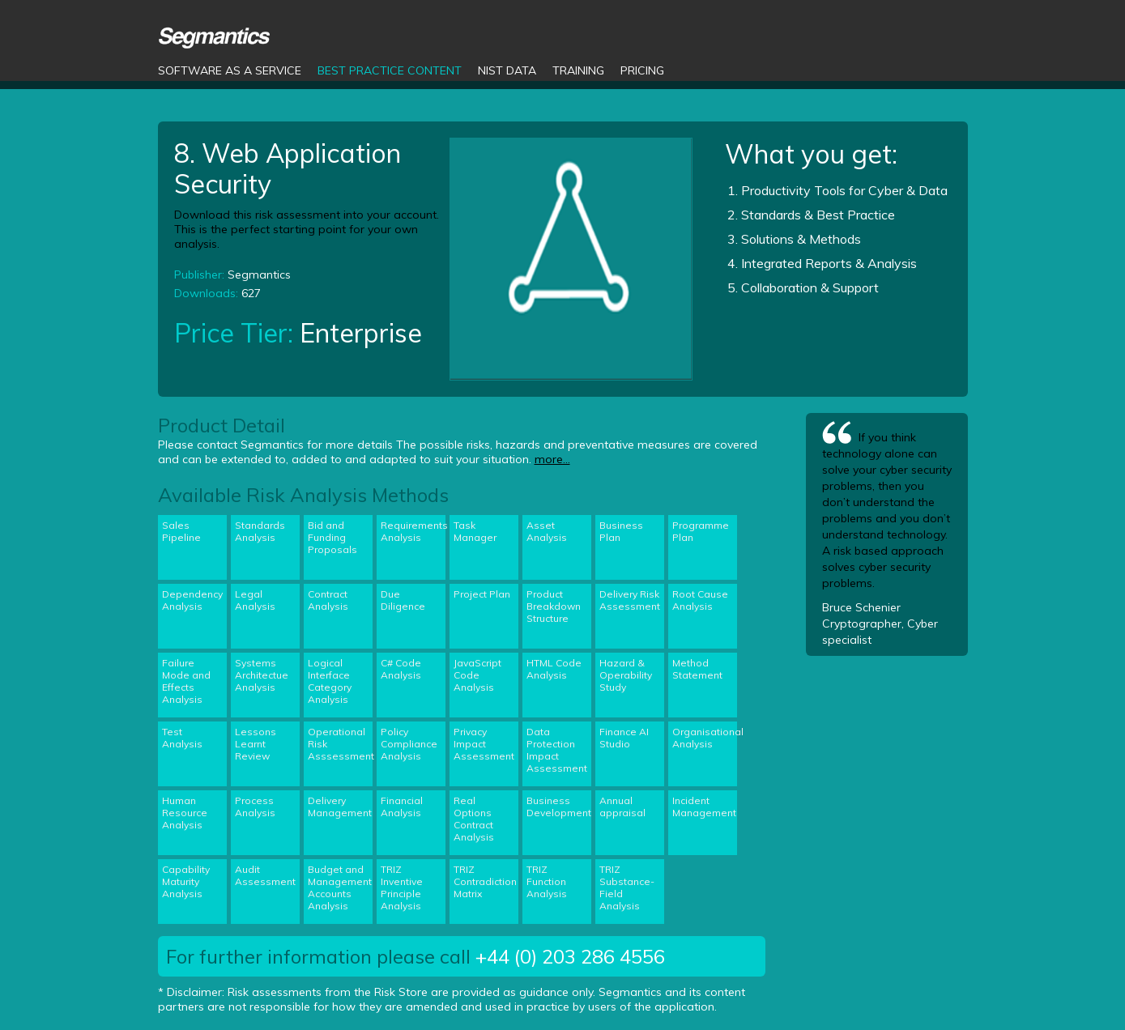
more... (552, 459)
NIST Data (507, 70)
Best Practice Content (389, 70)
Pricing (642, 70)
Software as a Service (229, 70)
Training (578, 70)
